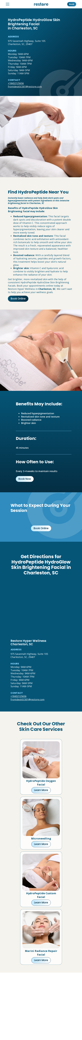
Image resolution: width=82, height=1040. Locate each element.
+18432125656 (16, 83)
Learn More (41, 790)
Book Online (18, 298)
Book (71, 4)
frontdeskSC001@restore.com (25, 86)
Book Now (24, 479)
